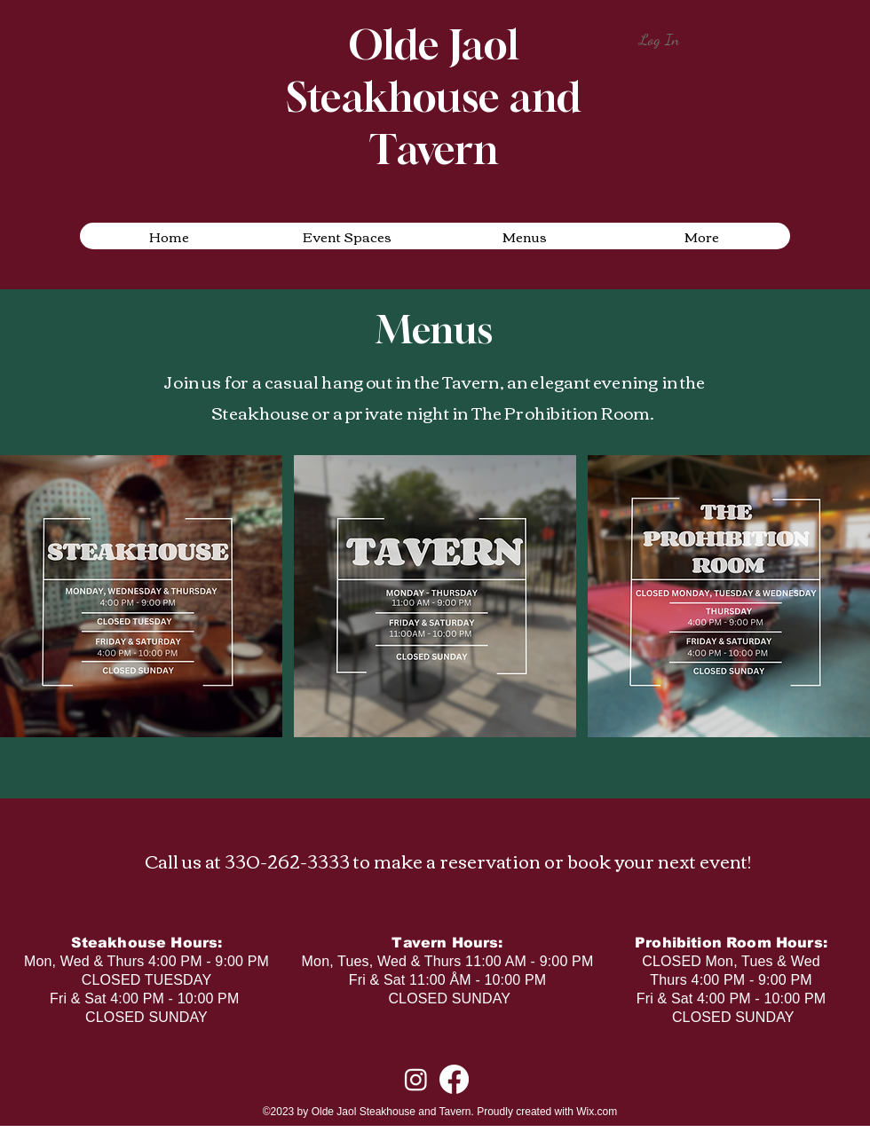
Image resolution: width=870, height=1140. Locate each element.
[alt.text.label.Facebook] (454, 1079)
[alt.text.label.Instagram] (416, 1079)
